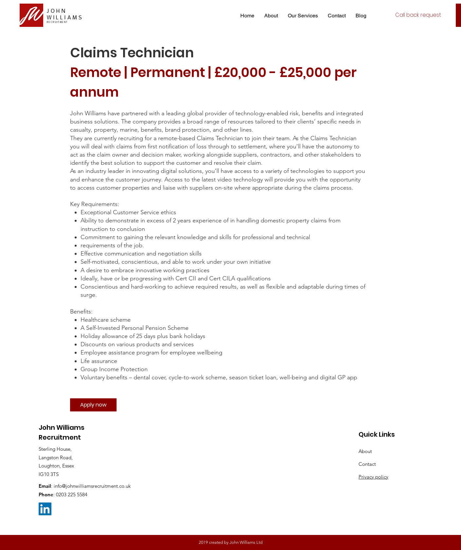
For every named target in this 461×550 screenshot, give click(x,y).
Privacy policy (373, 477)
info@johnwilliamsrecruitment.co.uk (92, 486)
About (365, 451)
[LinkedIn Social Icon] (45, 509)
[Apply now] (93, 404)
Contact (367, 464)
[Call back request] (418, 15)
